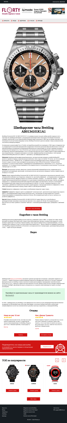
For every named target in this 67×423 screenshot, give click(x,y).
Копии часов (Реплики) (29, 416)
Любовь (4, 414)
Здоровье (5, 412)
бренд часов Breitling (16, 278)
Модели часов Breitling (29, 408)
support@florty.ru (60, 410)
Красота (4, 408)
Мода (3, 410)
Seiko (24, 414)
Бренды (4, 416)
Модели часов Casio (29, 412)
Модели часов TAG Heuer (30, 410)
